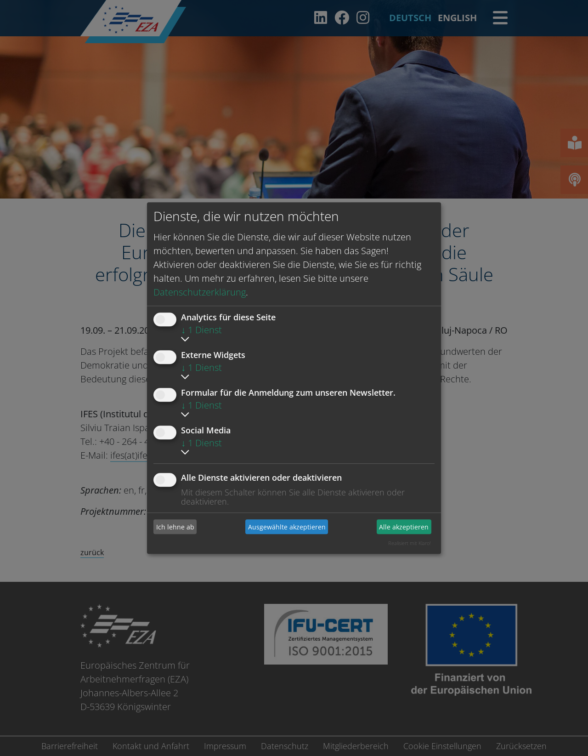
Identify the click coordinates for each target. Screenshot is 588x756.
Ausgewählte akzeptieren (287, 527)
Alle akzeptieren (404, 527)
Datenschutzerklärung (199, 292)
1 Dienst (201, 330)
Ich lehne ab (175, 527)
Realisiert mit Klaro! (409, 543)
